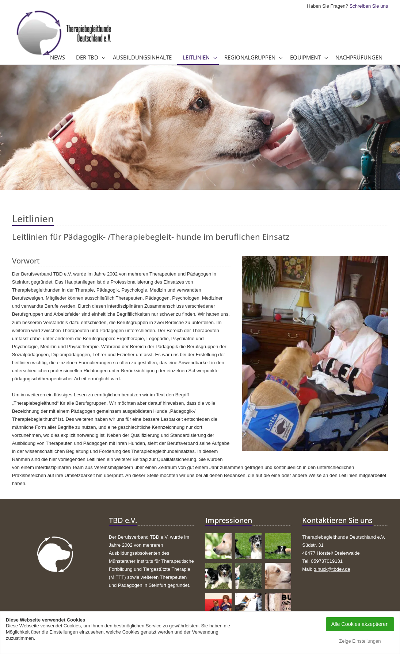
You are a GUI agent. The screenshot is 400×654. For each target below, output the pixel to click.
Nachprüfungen (358, 57)
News (57, 57)
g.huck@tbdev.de (331, 569)
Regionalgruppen (249, 57)
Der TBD (87, 57)
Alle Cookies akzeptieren (360, 624)
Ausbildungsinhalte (142, 57)
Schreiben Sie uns (369, 6)
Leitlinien (196, 57)
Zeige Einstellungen (360, 641)
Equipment (305, 57)
